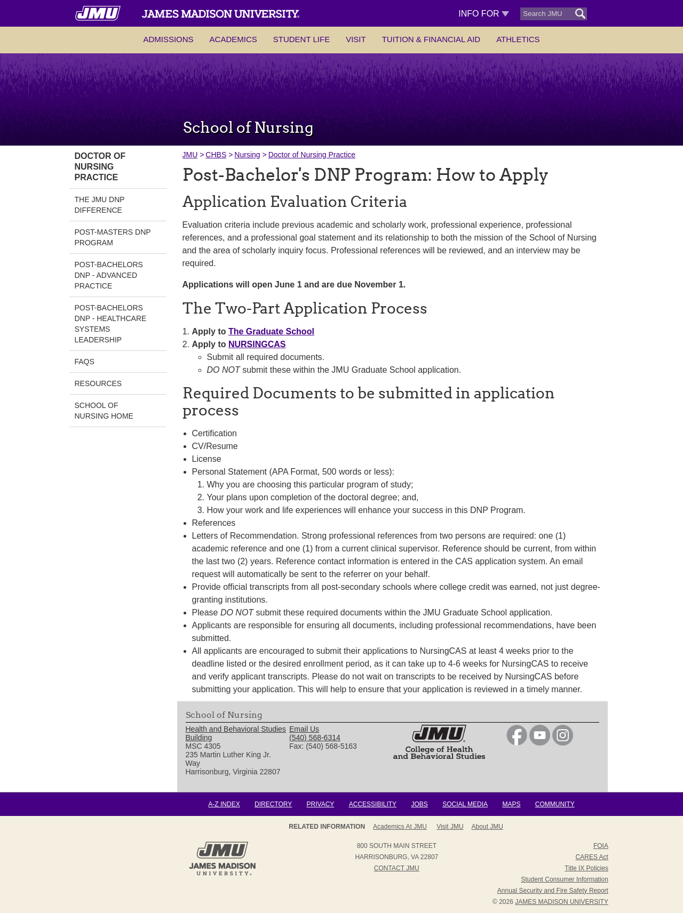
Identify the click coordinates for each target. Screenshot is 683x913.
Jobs (419, 804)
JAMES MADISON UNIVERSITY (561, 902)
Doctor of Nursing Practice (311, 154)
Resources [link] (98, 383)
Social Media (465, 804)
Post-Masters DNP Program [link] (113, 237)
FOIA (600, 846)
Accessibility (372, 804)
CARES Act (592, 857)
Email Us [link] (304, 729)
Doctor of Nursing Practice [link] (100, 166)
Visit (356, 39)
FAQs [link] (84, 361)
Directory (273, 804)
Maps (511, 804)
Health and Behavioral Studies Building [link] (236, 733)
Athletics (517, 39)
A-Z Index (224, 804)
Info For (483, 13)
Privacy (321, 804)
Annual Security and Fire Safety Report (552, 890)
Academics (233, 39)
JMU (190, 154)
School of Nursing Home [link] (104, 410)
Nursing (247, 154)
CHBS (215, 154)
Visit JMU (449, 826)
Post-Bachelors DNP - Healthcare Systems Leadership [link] (111, 323)
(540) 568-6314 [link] (314, 737)
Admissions (168, 39)
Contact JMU (396, 868)
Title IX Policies (586, 868)
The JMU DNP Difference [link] (100, 204)
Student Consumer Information (564, 879)
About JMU (487, 826)
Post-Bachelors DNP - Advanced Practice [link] (109, 275)
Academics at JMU (400, 826)
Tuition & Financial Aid (431, 39)
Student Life (301, 39)
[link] (516, 743)
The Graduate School (271, 331)
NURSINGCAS (257, 344)
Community (555, 804)
